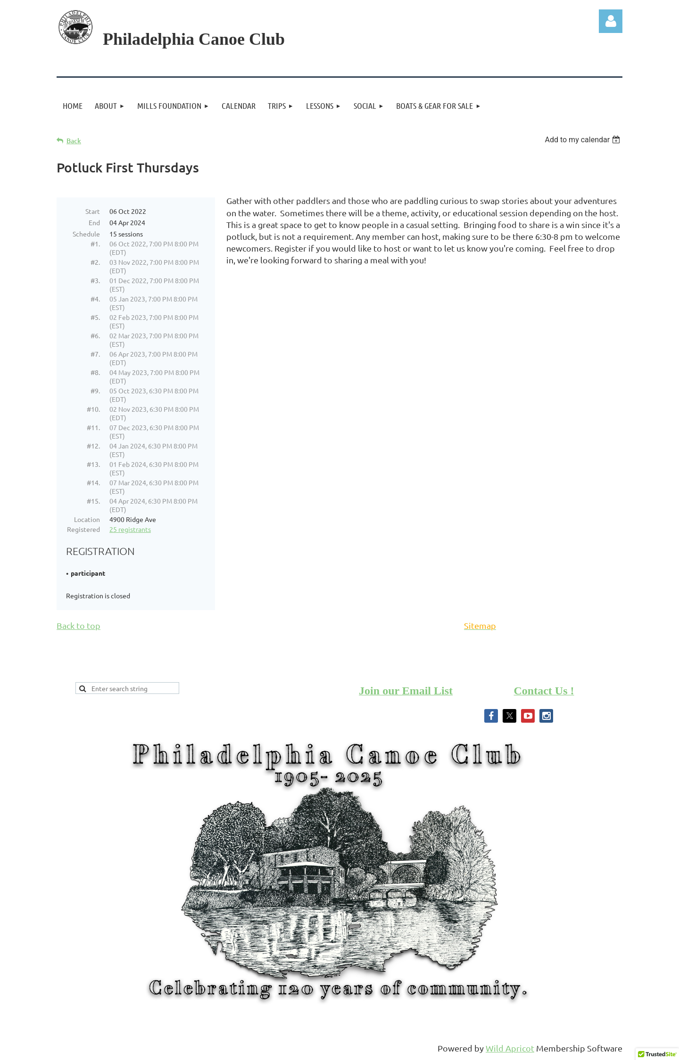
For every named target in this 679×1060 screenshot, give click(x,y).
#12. (93, 445)
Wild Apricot (510, 1048)
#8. (95, 372)
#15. (93, 501)
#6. (95, 335)
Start (92, 211)
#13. (93, 464)
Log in (610, 21)
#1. (95, 243)
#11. (93, 427)
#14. (93, 482)
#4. (95, 298)
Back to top (78, 625)
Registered (83, 529)
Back (73, 140)
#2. (95, 262)
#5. (95, 317)
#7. (95, 354)
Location (87, 519)
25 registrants (130, 529)
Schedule (86, 233)
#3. (95, 280)
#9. (95, 390)
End (94, 222)
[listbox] (583, 140)
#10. (93, 409)
